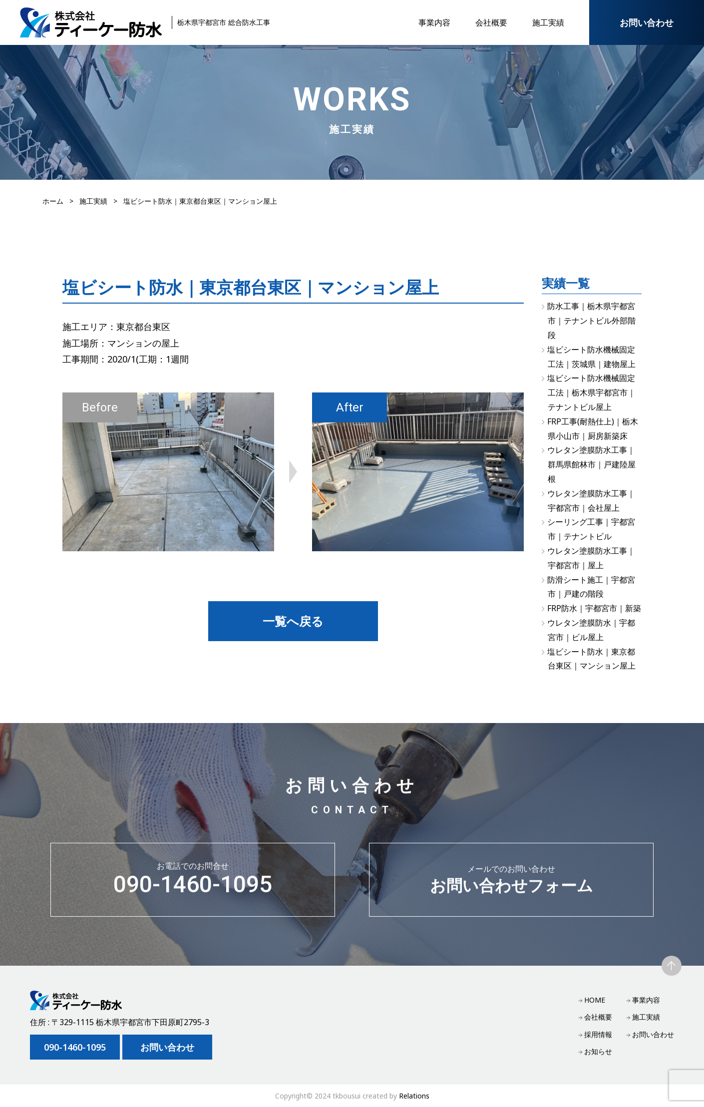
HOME (594, 1000)
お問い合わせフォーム (511, 882)
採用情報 (598, 1034)
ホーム (52, 201)
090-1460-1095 (192, 882)
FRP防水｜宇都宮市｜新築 (594, 608)
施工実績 (548, 22)
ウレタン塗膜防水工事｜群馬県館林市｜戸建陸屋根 (591, 464)
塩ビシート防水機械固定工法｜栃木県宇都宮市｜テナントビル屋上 (591, 392)
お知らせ (598, 1051)
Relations (414, 1096)
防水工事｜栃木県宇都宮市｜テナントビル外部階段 (591, 321)
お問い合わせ (647, 22)
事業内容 (434, 22)
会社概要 (491, 22)
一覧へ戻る (293, 621)
